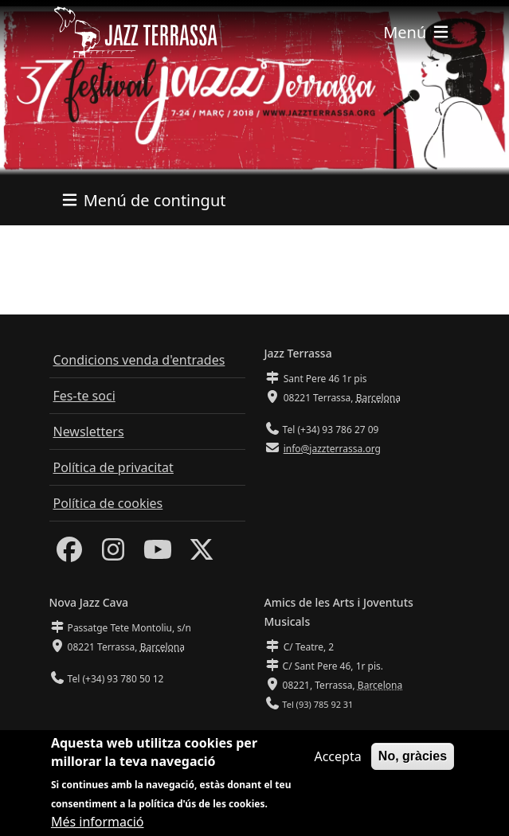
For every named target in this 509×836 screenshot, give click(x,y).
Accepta (337, 765)
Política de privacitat (113, 467)
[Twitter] (201, 554)
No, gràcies (412, 765)
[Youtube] (158, 554)
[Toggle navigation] (417, 32)
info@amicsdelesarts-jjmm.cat (348, 736)
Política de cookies (108, 503)
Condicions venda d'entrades (139, 360)
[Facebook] (69, 554)
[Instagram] (113, 554)
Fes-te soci (84, 395)
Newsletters (88, 431)
